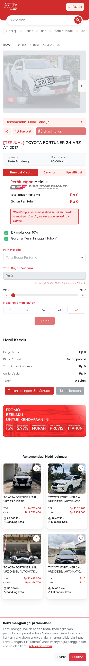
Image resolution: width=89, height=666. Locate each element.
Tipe (43, 31)
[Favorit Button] (36, 468)
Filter (12, 31)
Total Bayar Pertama (18, 268)
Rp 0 (82, 352)
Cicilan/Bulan (12, 373)
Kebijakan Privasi (40, 646)
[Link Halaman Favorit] (75, 7)
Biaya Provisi (12, 359)
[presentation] (82, 86)
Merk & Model (63, 31)
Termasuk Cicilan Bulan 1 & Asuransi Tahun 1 (60, 283)
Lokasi (29, 31)
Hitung (45, 321)
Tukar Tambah (70, 391)
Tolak (61, 657)
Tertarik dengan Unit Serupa (29, 391)
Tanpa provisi (76, 359)
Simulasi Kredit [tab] (21, 172)
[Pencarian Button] (78, 20)
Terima (77, 657)
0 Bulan (80, 380)
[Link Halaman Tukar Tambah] (60, 6)
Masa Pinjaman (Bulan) (19, 303)
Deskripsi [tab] (49, 172)
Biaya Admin (11, 352)
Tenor (7, 380)
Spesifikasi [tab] (74, 172)
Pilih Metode (12, 250)
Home (7, 45)
